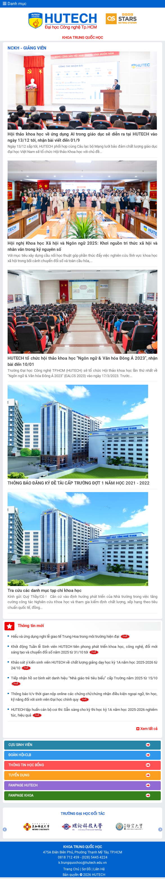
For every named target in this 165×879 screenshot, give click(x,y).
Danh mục (14, 3)
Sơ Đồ (86, 869)
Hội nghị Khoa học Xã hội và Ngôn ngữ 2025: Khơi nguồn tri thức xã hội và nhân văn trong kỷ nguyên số (82, 246)
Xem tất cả (146, 729)
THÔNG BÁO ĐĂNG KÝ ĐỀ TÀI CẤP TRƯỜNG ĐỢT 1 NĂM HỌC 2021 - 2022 (79, 483)
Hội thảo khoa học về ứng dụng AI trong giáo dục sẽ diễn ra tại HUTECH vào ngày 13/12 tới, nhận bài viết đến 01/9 (82, 137)
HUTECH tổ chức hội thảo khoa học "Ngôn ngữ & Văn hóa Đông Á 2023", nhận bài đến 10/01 (82, 361)
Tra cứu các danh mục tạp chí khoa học (45, 590)
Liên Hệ (99, 869)
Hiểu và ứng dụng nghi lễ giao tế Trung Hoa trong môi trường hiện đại (70, 636)
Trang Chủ (71, 869)
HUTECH (98, 875)
